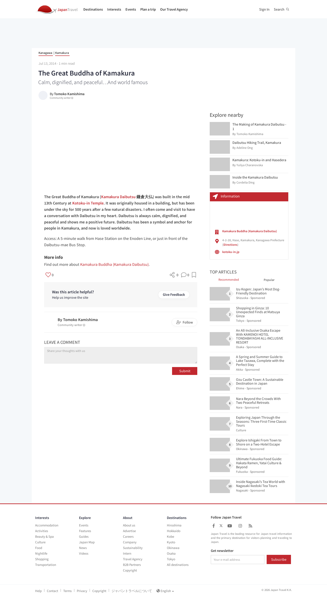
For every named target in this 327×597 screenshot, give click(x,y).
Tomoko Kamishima (69, 94)
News (83, 548)
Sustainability (133, 548)
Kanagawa (45, 53)
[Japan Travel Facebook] (213, 525)
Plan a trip (148, 9)
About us (129, 525)
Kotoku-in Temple (88, 203)
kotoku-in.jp (230, 252)
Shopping (42, 559)
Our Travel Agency (174, 9)
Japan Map (87, 542)
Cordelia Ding (245, 182)
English (165, 591)
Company (129, 542)
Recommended (228, 280)
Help (38, 591)
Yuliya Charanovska (249, 165)
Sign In (264, 9)
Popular (269, 280)
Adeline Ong (244, 148)
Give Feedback (174, 294)
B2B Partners (132, 565)
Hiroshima (174, 525)
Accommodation (46, 525)
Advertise (129, 531)
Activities (41, 531)
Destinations (93, 9)
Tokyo (171, 559)
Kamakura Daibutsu (118, 196)
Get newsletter (222, 551)
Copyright (130, 570)
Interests (114, 9)
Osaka (171, 553)
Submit (184, 371)
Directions (230, 245)
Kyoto (171, 542)
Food (38, 548)
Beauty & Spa (44, 536)
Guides (84, 536)
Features (85, 531)
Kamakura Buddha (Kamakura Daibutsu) (114, 264)
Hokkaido (173, 531)
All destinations (177, 565)
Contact (52, 591)
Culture (40, 542)
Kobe (170, 536)
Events (130, 9)
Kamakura (62, 53)
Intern (127, 553)
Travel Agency (132, 559)
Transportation (45, 565)
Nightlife (41, 553)
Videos (83, 553)
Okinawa (173, 548)
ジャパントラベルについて (131, 591)
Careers (128, 536)
